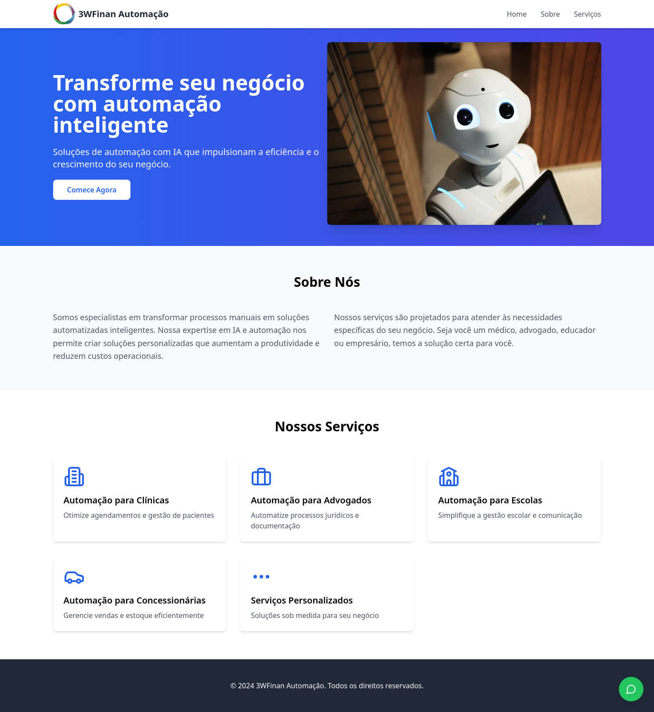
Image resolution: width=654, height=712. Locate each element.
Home (517, 14)
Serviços (587, 14)
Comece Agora (92, 190)
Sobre (550, 14)
